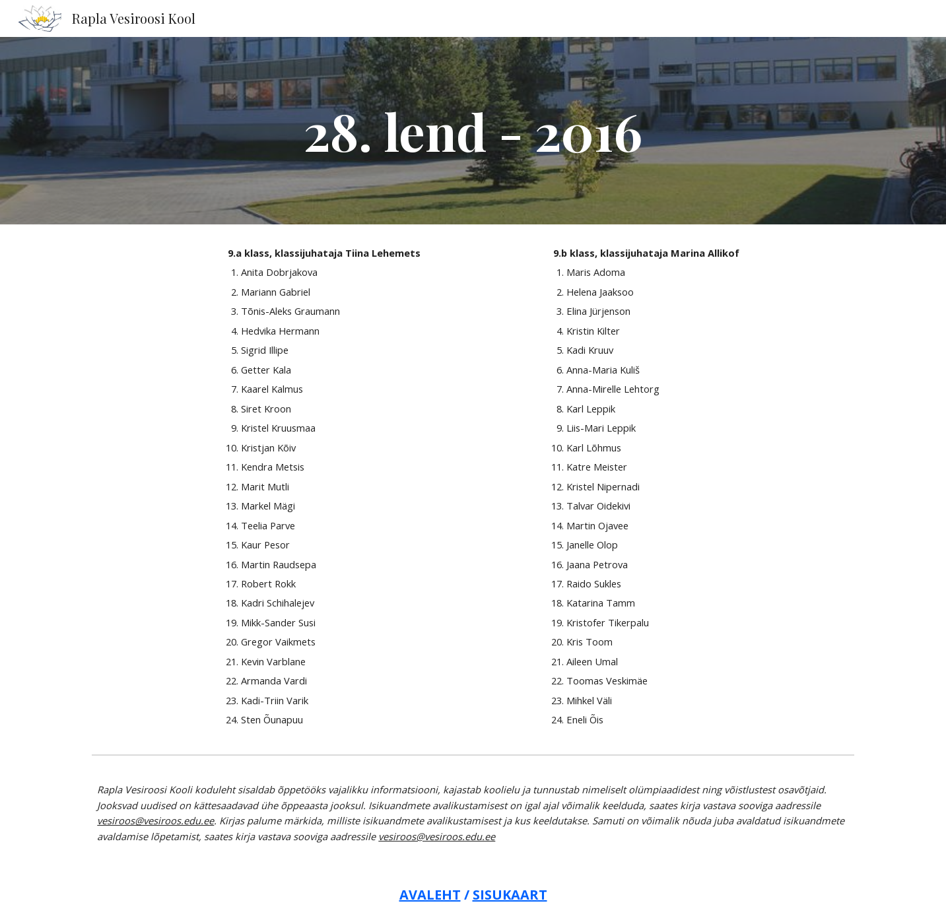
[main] (473, 131)
